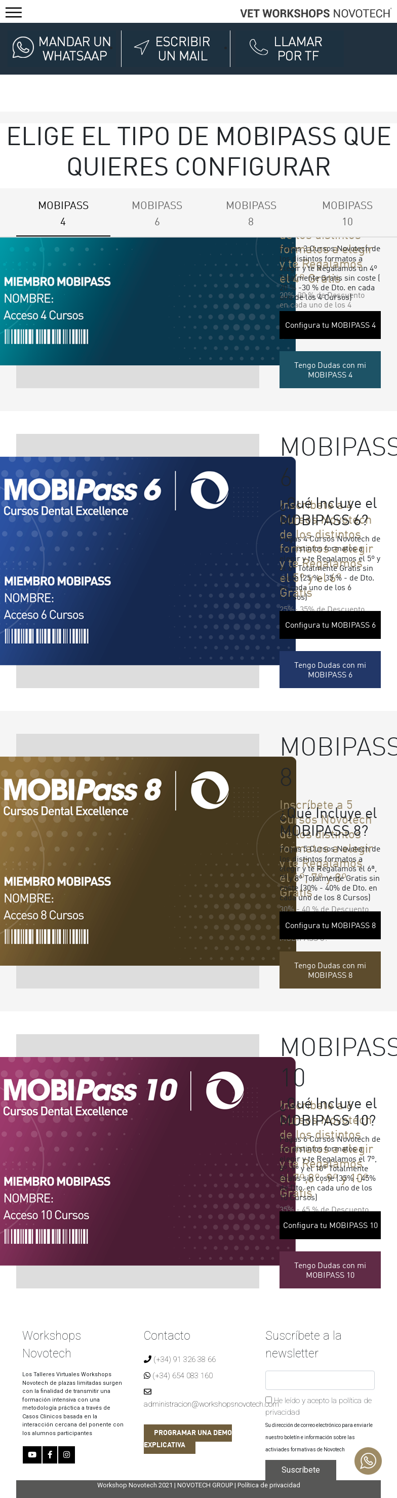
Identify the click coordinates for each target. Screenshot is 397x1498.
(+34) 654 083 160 (178, 1375)
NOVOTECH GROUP (205, 1485)
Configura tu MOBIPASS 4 (330, 326)
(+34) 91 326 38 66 (180, 1359)
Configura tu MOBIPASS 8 (330, 926)
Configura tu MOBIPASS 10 (330, 1226)
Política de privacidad (268, 1485)
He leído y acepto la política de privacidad (318, 1406)
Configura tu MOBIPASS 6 (330, 626)
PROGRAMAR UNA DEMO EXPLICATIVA (188, 1439)
